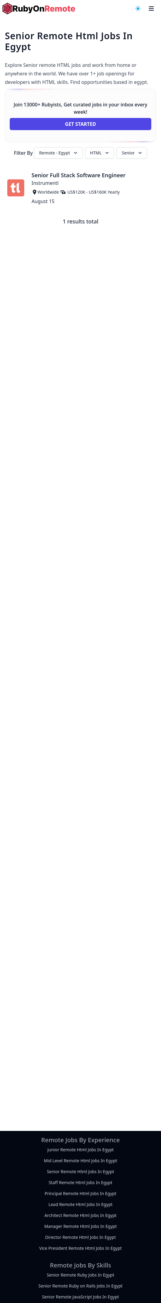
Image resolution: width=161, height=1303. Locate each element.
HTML (100, 153)
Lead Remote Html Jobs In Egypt (80, 1204)
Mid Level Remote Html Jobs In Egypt (80, 1160)
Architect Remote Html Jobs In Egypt (81, 1215)
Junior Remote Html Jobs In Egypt (80, 1150)
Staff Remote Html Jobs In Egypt (80, 1182)
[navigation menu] (138, 8)
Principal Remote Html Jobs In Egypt (80, 1193)
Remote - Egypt (59, 153)
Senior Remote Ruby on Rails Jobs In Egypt (80, 1286)
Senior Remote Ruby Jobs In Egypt (80, 1275)
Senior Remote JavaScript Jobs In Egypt (80, 1297)
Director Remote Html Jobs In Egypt (80, 1237)
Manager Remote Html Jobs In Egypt (80, 1226)
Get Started (80, 124)
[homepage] (38, 8)
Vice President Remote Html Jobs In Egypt (80, 1248)
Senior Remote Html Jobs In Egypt (80, 1171)
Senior (132, 153)
